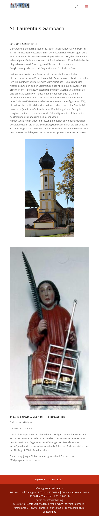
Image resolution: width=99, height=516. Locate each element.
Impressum (40, 479)
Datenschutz (55, 479)
